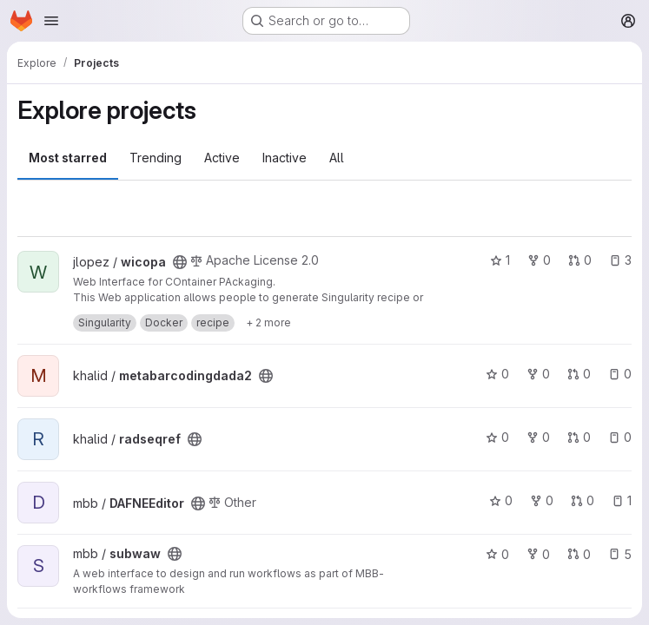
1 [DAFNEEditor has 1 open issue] (622, 500)
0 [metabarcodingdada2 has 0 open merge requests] (579, 373)
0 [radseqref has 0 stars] (497, 437)
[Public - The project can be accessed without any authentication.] (180, 262)
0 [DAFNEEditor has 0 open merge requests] (582, 500)
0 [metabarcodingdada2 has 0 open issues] (620, 373)
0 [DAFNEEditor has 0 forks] (541, 500)
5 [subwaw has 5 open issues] (620, 554)
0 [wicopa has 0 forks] (539, 260)
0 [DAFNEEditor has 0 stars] (501, 500)
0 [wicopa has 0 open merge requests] (580, 260)
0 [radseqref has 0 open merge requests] (579, 437)
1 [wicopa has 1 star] (500, 260)
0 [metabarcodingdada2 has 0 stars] (497, 373)
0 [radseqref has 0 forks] (538, 437)
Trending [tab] (155, 157)
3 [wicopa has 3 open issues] (620, 260)
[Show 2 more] (268, 322)
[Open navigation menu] (51, 21)
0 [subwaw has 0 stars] (497, 554)
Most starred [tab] (68, 157)
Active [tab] (222, 157)
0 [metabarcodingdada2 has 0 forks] (538, 373)
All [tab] (336, 157)
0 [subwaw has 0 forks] (538, 554)
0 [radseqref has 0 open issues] (620, 437)
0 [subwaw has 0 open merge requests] (579, 554)
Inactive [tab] (284, 157)
